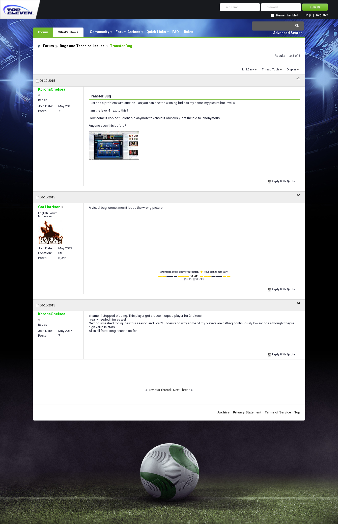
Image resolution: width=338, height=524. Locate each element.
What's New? (68, 32)
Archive (223, 412)
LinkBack (248, 69)
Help (308, 15)
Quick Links (156, 32)
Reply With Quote (282, 181)
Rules (188, 32)
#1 (298, 78)
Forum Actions (128, 32)
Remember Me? (287, 15)
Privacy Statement (247, 412)
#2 (298, 195)
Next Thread (181, 390)
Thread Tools (270, 69)
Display (291, 69)
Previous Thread (159, 390)
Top (297, 412)
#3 (298, 303)
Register (322, 15)
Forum (43, 32)
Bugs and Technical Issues (82, 46)
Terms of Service (278, 412)
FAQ (175, 32)
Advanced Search (287, 33)
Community (99, 32)
